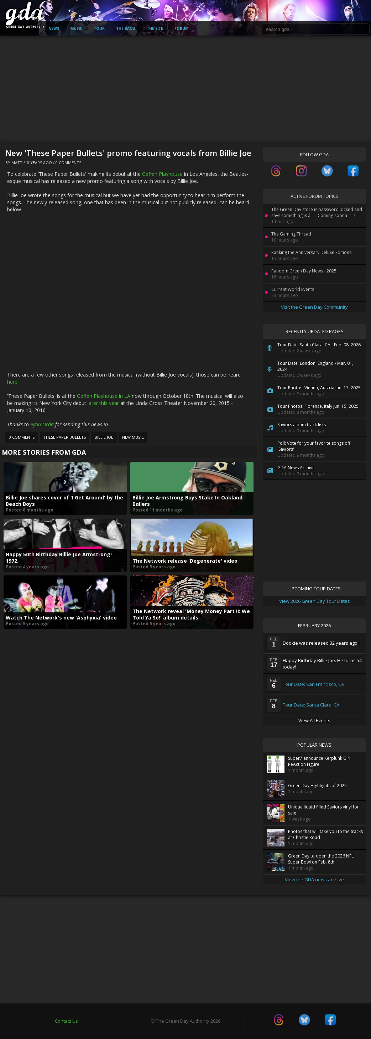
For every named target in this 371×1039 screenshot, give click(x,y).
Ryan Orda (42, 424)
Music (76, 28)
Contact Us (66, 1021)
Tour (99, 28)
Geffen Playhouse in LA (103, 396)
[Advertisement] (185, 89)
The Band (125, 28)
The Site (155, 28)
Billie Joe (104, 437)
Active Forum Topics (315, 196)
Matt (16, 162)
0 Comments (68, 162)
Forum (181, 28)
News (53, 28)
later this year (103, 403)
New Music (133, 437)
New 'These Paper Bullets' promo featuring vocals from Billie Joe (128, 152)
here (12, 381)
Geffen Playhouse (162, 174)
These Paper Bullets (64, 437)
